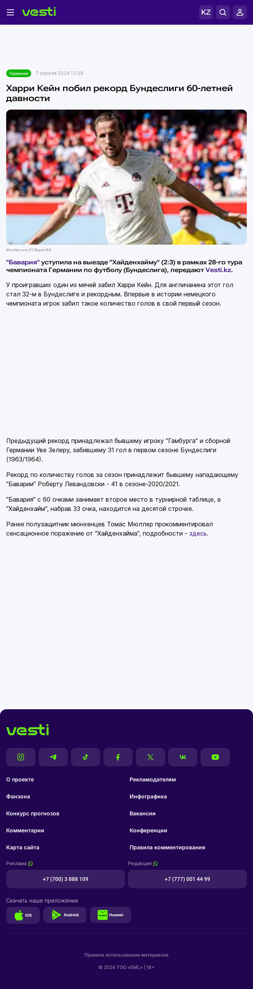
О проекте (20, 779)
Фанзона (18, 796)
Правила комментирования (167, 847)
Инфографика (148, 796)
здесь (198, 533)
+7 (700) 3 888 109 (65, 879)
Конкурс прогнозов (32, 813)
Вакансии (143, 813)
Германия (18, 73)
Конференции (148, 830)
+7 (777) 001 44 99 (187, 879)
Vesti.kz (218, 270)
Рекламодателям (153, 779)
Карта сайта (22, 847)
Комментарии (25, 830)
